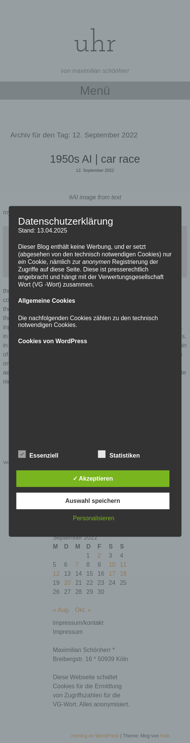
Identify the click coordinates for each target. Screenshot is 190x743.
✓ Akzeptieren (93, 478)
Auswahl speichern (92, 501)
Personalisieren (93, 518)
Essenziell (38, 454)
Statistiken (119, 454)
